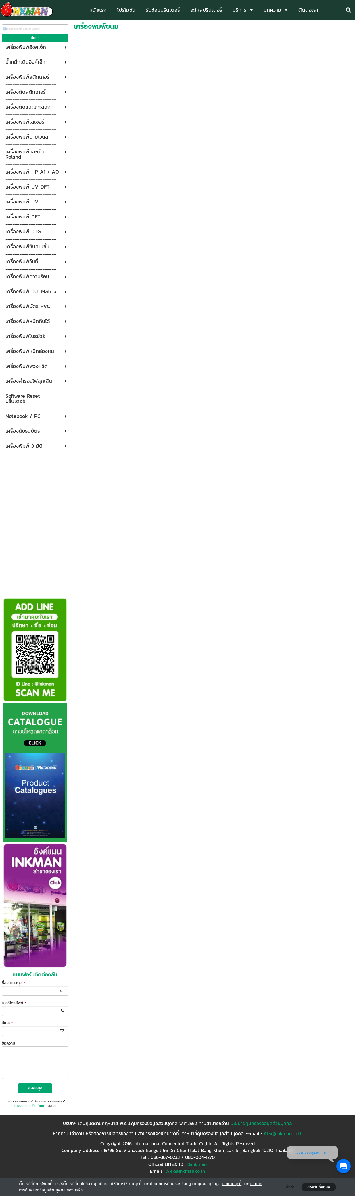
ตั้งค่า (290, 1187)
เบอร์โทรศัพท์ (14, 1003)
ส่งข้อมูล (35, 1088)
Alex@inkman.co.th (283, 1133)
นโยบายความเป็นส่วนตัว (29, 1105)
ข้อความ (8, 1043)
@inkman (197, 1164)
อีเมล (7, 1023)
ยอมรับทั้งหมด (318, 1187)
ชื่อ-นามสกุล (13, 983)
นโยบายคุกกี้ (231, 1183)
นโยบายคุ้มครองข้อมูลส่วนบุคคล (261, 1123)
